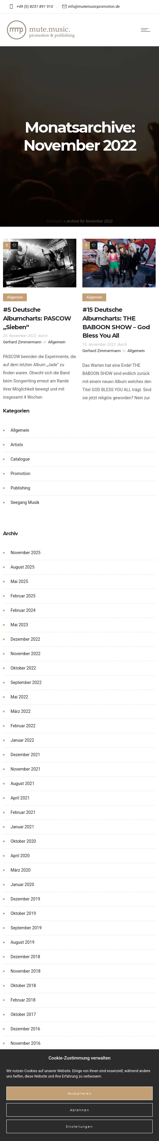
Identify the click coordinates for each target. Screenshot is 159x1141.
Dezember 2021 (25, 754)
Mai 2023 (19, 624)
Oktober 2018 (23, 985)
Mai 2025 (19, 581)
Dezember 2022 (25, 639)
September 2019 (26, 927)
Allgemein (20, 430)
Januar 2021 (22, 826)
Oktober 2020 (23, 841)
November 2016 (25, 1043)
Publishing (20, 488)
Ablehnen (79, 1110)
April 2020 (20, 855)
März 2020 (20, 870)
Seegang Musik (25, 502)
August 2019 (22, 942)
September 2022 (26, 682)
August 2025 (22, 567)
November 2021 (25, 769)
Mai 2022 (19, 697)
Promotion (20, 473)
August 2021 (22, 783)
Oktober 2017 (23, 1014)
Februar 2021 (23, 812)
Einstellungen (79, 1126)
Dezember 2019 (25, 899)
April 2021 (20, 798)
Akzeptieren (80, 1093)
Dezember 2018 (25, 956)
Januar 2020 (22, 884)
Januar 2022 (22, 740)
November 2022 (25, 653)
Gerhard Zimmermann (22, 342)
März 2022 (20, 711)
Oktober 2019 (23, 913)
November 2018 (25, 971)
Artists (17, 444)
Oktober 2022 (23, 668)
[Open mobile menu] (147, 30)
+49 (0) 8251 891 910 (35, 6)
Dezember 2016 (25, 1028)
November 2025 (25, 552)
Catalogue (20, 459)
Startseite (54, 221)
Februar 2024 (23, 610)
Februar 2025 (23, 596)
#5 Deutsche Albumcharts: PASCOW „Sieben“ (37, 318)
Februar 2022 (23, 725)
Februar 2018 (23, 1000)
